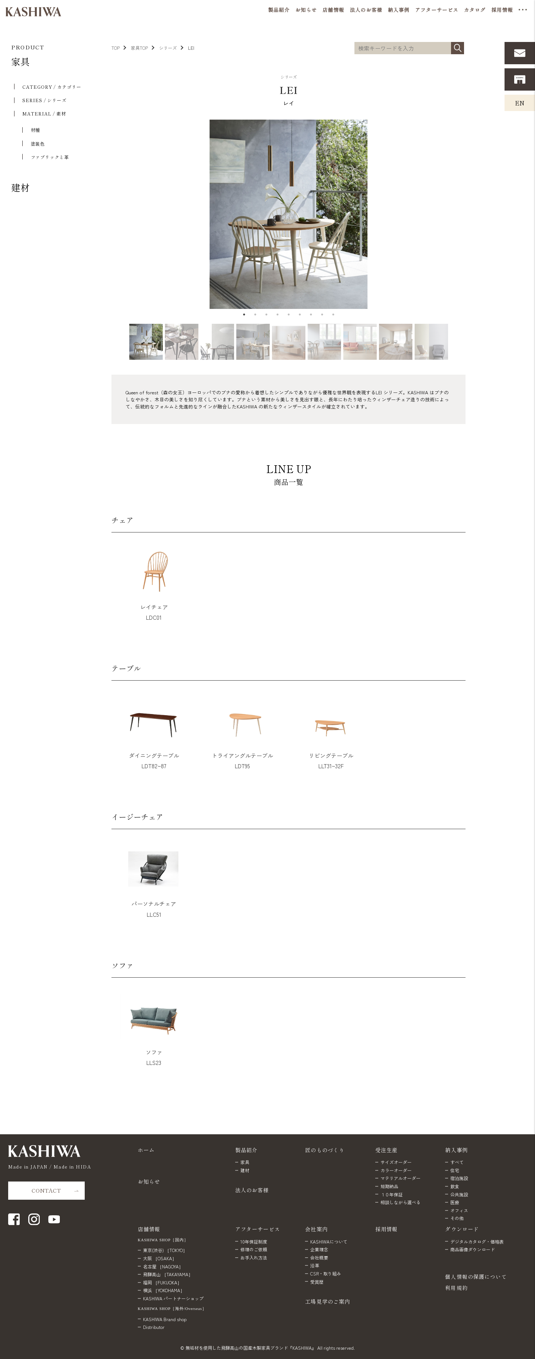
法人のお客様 (252, 1190)
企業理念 (319, 1249)
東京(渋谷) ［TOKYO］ (165, 1250)
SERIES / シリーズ (44, 100)
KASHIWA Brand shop (165, 1319)
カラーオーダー (396, 1170)
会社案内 (316, 1229)
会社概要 (319, 1257)
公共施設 (459, 1194)
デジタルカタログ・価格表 (477, 1241)
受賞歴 (317, 1281)
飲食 (454, 1186)
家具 (20, 61)
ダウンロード (462, 1229)
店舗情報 (149, 1229)
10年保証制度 (253, 1241)
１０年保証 (391, 1194)
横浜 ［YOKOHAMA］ (164, 1290)
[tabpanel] (288, 214)
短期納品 (389, 1186)
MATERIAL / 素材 (44, 113)
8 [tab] (322, 314)
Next (467, 214)
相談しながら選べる (400, 1202)
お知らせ (149, 1181)
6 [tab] (300, 314)
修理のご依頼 (253, 1249)
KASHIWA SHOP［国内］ (163, 1239)
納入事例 (456, 1150)
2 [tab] (255, 314)
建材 (20, 187)
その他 (457, 1218)
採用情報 (386, 1229)
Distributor (154, 1327)
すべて (457, 1162)
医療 (454, 1202)
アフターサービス (257, 1229)
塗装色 (38, 143)
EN (520, 102)
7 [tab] (311, 314)
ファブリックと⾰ (50, 157)
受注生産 (386, 1150)
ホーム (146, 1150)
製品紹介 (246, 1150)
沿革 (314, 1265)
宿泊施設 (459, 1178)
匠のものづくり (324, 1150)
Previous (107, 214)
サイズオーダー (396, 1162)
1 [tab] (244, 314)
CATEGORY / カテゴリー (51, 87)
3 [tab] (266, 314)
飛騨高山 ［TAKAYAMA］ (168, 1274)
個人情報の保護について (476, 1276)
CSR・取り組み (325, 1273)
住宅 (454, 1170)
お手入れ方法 (253, 1257)
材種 (35, 130)
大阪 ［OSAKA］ (159, 1258)
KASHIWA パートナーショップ (173, 1298)
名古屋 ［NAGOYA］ (163, 1266)
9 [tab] (333, 314)
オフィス (459, 1210)
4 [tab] (277, 314)
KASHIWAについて (328, 1241)
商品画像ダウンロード (472, 1249)
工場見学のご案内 (327, 1301)
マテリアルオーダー (400, 1178)
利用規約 (456, 1287)
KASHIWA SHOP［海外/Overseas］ (172, 1308)
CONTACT (46, 1190)
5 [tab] (288, 314)
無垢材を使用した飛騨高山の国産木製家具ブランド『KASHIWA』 (250, 1348)
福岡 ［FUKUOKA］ (162, 1282)
